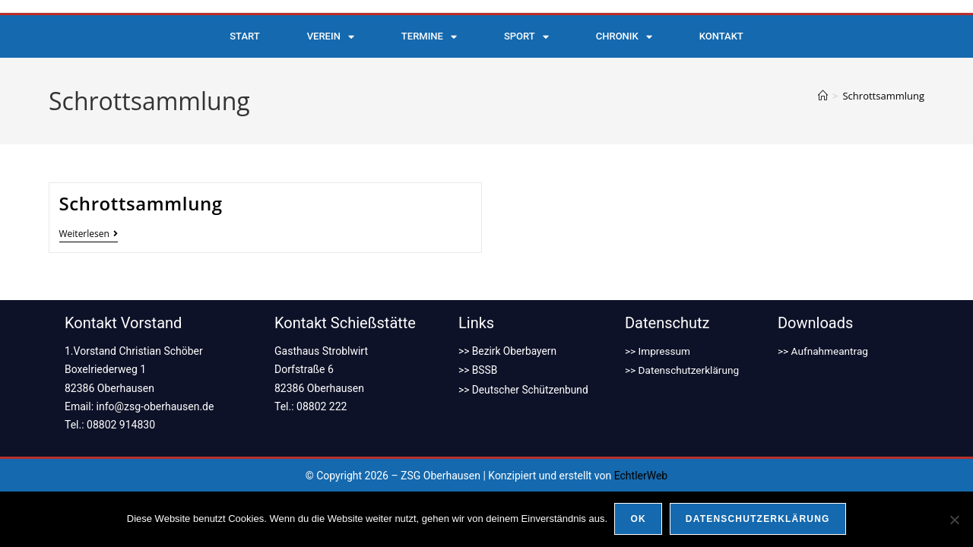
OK (638, 519)
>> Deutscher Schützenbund (524, 388)
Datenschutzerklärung (758, 519)
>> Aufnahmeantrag (824, 351)
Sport (526, 36)
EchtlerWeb (641, 476)
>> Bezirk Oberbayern (508, 351)
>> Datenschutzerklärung (683, 369)
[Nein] (954, 519)
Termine (429, 36)
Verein (330, 36)
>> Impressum (659, 351)
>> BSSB (478, 369)
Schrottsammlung (883, 96)
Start (244, 36)
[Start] (823, 96)
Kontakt (721, 36)
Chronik (624, 36)
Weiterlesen (88, 234)
